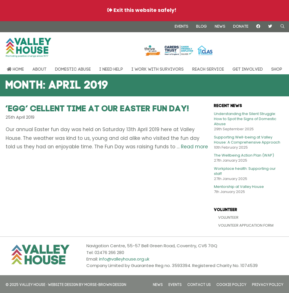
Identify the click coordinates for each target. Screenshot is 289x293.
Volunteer (228, 217)
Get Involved (248, 68)
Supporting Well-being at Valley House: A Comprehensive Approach (247, 139)
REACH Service (208, 68)
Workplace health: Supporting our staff (245, 171)
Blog (201, 26)
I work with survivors (158, 68)
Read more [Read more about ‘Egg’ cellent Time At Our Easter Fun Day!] (194, 146)
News (220, 26)
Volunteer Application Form (245, 225)
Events (181, 26)
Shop (276, 68)
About (39, 68)
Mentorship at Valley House (239, 186)
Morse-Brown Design (105, 284)
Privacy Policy (267, 284)
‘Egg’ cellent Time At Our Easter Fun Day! (97, 107)
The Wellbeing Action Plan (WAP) (244, 155)
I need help (111, 68)
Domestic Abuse (73, 68)
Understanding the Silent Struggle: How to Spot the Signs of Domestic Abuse (245, 119)
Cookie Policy (231, 284)
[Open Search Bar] (282, 26)
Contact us (199, 284)
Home (15, 68)
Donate (240, 26)
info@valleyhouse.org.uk (124, 259)
